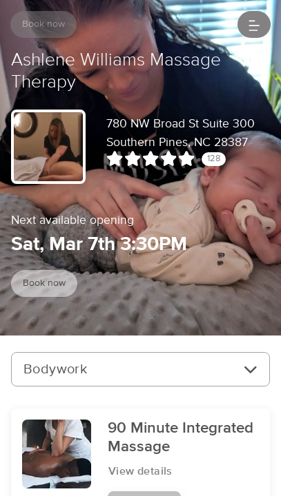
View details (140, 471)
